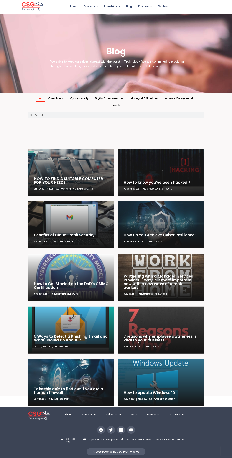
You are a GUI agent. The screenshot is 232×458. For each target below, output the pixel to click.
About (74, 6)
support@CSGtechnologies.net (104, 439)
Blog (129, 6)
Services (91, 6)
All (40, 98)
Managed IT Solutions (144, 98)
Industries (112, 6)
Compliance (56, 98)
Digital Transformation (109, 98)
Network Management (178, 98)
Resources (145, 6)
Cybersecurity (79, 98)
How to (116, 105)
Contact (163, 6)
